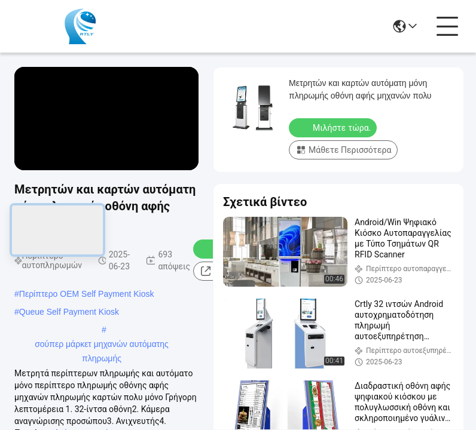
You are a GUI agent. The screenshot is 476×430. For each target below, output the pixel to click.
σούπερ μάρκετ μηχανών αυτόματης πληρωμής (102, 345)
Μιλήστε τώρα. (334, 127)
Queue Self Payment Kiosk (69, 312)
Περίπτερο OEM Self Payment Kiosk (86, 294)
